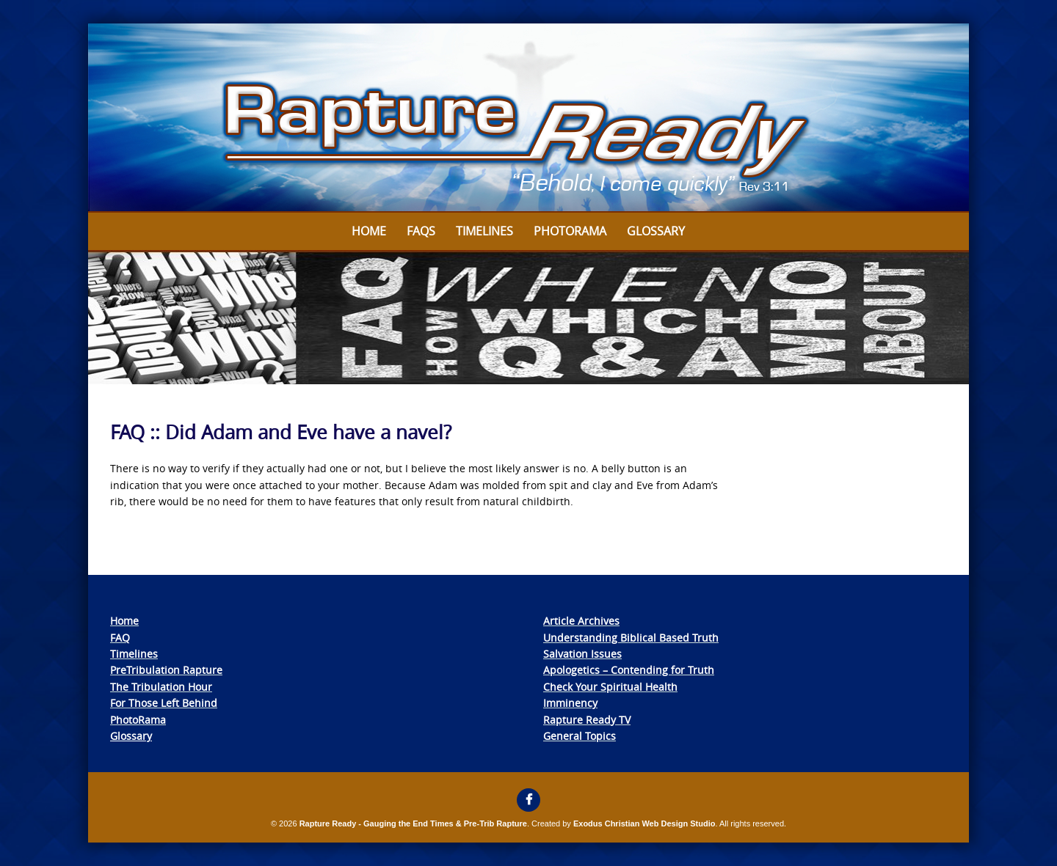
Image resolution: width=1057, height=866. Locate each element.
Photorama (570, 231)
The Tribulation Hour (161, 687)
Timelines (484, 231)
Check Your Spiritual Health (610, 687)
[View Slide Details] (528, 118)
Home (369, 231)
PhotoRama (138, 720)
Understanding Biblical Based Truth (631, 638)
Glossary (656, 231)
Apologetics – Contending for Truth (628, 670)
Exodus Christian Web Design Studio (644, 823)
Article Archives (581, 621)
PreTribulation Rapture (166, 670)
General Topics (579, 736)
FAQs (421, 231)
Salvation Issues (582, 654)
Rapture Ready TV (587, 720)
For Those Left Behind (163, 703)
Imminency (570, 703)
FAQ (120, 638)
